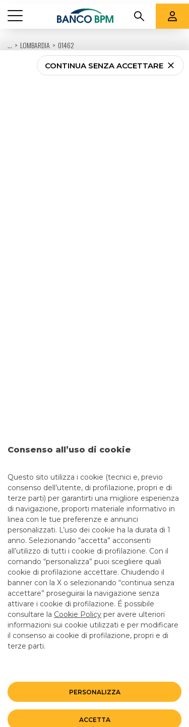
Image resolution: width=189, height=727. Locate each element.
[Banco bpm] (85, 12)
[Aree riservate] (172, 12)
